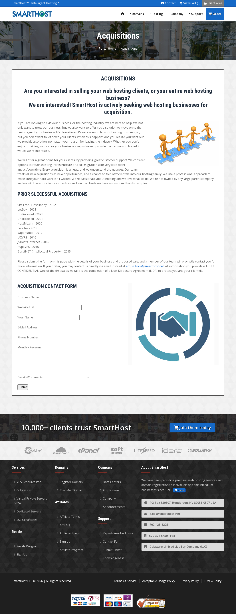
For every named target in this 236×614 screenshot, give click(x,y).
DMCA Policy (212, 581)
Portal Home (107, 49)
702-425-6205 (156, 525)
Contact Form (110, 542)
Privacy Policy (190, 581)
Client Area (213, 3)
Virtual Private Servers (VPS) (30, 500)
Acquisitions (129, 49)
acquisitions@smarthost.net (145, 266)
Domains (138, 14)
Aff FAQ (63, 525)
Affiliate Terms (68, 517)
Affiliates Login (68, 533)
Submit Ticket (111, 550)
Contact (168, 3)
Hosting (157, 14)
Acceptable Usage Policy (158, 581)
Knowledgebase (112, 558)
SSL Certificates (25, 520)
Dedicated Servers (27, 511)
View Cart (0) (189, 3)
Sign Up (20, 554)
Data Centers (110, 482)
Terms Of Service (125, 581)
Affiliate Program (70, 550)
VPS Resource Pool (28, 482)
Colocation (22, 490)
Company (176, 14)
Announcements (112, 507)
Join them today (192, 427)
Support (197, 14)
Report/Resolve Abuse (116, 533)
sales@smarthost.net (162, 514)
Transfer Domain (70, 490)
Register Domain (70, 482)
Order (215, 14)
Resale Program (26, 546)
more (179, 490)
